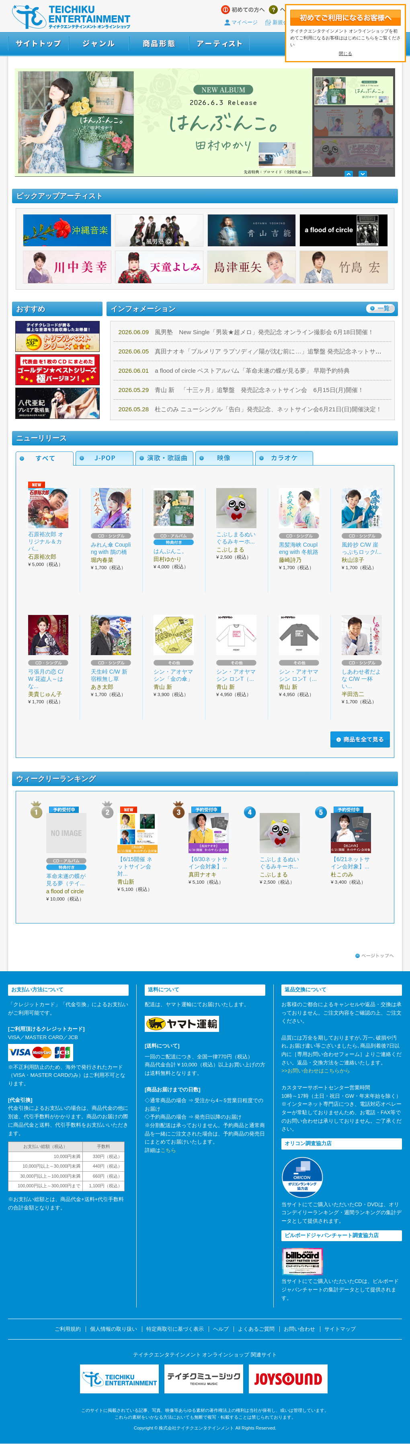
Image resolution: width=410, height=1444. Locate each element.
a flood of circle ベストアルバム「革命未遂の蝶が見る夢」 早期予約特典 (234, 370)
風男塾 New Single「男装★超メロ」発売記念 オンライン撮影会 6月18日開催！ (246, 332)
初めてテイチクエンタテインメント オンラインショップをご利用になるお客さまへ (345, 17)
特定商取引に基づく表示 (175, 1329)
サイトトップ (38, 43)
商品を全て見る (360, 739)
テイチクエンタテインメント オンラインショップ (71, 17)
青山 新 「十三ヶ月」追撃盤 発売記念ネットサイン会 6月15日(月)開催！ (241, 389)
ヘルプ (283, 9)
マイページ (245, 22)
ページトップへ (374, 956)
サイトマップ (340, 1329)
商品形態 (159, 43)
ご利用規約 (68, 1329)
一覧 (380, 308)
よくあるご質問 (256, 1329)
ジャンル (99, 43)
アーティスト (219, 43)
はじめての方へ (243, 9)
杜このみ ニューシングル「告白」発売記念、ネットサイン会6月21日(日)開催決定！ (250, 409)
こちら (168, 1150)
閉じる (345, 53)
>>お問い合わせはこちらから (315, 1071)
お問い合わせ (299, 1329)
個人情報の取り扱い (113, 1329)
